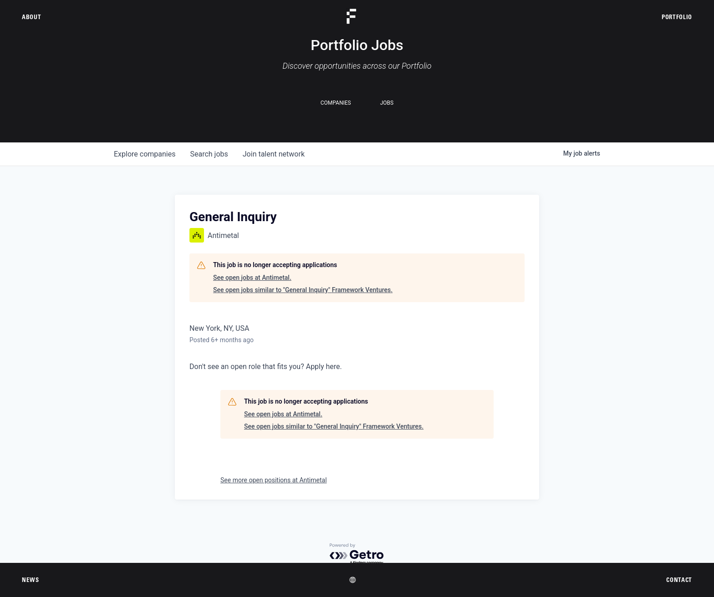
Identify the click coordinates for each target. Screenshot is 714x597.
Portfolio (677, 16)
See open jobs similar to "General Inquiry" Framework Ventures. (303, 289)
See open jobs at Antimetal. (252, 277)
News (30, 579)
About (31, 16)
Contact (679, 579)
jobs (209, 154)
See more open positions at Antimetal (273, 480)
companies (144, 154)
